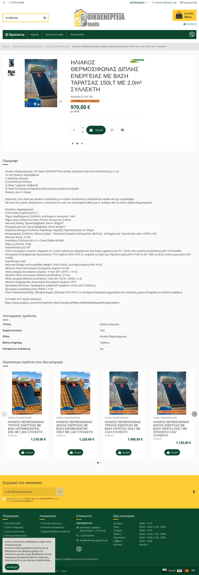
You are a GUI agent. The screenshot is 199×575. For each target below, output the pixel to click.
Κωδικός (75, 96)
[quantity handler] (83, 128)
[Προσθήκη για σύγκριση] (122, 130)
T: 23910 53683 (16, 2)
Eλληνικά (139, 2)
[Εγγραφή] (60, 491)
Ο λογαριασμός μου (52, 523)
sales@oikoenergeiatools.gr (94, 540)
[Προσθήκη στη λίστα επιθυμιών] (111, 130)
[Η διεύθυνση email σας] (29, 491)
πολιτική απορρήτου (22, 501)
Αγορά (96, 130)
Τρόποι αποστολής (15, 531)
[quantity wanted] (76, 130)
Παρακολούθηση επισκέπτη (56, 531)
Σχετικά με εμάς (13, 523)
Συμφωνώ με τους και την (33, 499)
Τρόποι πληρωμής (14, 527)
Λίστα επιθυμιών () (164, 2)
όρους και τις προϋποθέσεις (39, 498)
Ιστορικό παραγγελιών (53, 527)
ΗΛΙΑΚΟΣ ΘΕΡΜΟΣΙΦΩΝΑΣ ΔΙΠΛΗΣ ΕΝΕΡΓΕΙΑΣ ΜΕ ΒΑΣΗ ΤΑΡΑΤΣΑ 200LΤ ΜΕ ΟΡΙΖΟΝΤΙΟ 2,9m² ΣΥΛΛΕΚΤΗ (171, 429)
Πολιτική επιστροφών (16, 535)
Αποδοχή (12, 567)
